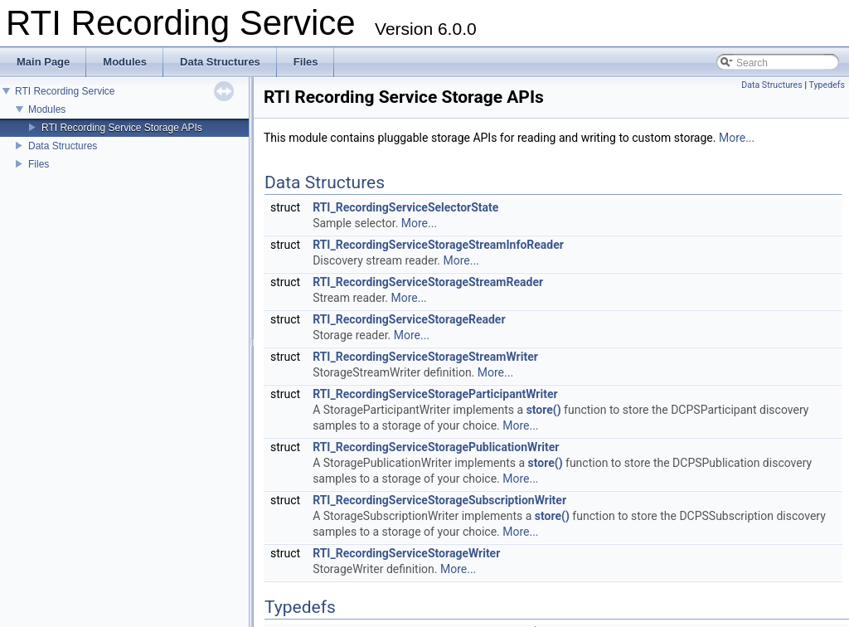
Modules (46, 109)
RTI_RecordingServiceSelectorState (405, 207)
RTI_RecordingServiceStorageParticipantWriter (435, 394)
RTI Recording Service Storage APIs (121, 128)
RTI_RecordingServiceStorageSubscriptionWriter (439, 500)
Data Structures (62, 146)
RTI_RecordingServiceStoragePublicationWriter (436, 447)
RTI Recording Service (65, 91)
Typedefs (826, 85)
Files (38, 164)
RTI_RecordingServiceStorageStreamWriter (425, 356)
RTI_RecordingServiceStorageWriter (406, 553)
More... (736, 137)
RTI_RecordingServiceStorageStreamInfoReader (438, 244)
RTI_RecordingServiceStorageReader (409, 319)
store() (543, 409)
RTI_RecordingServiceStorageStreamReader (428, 282)
